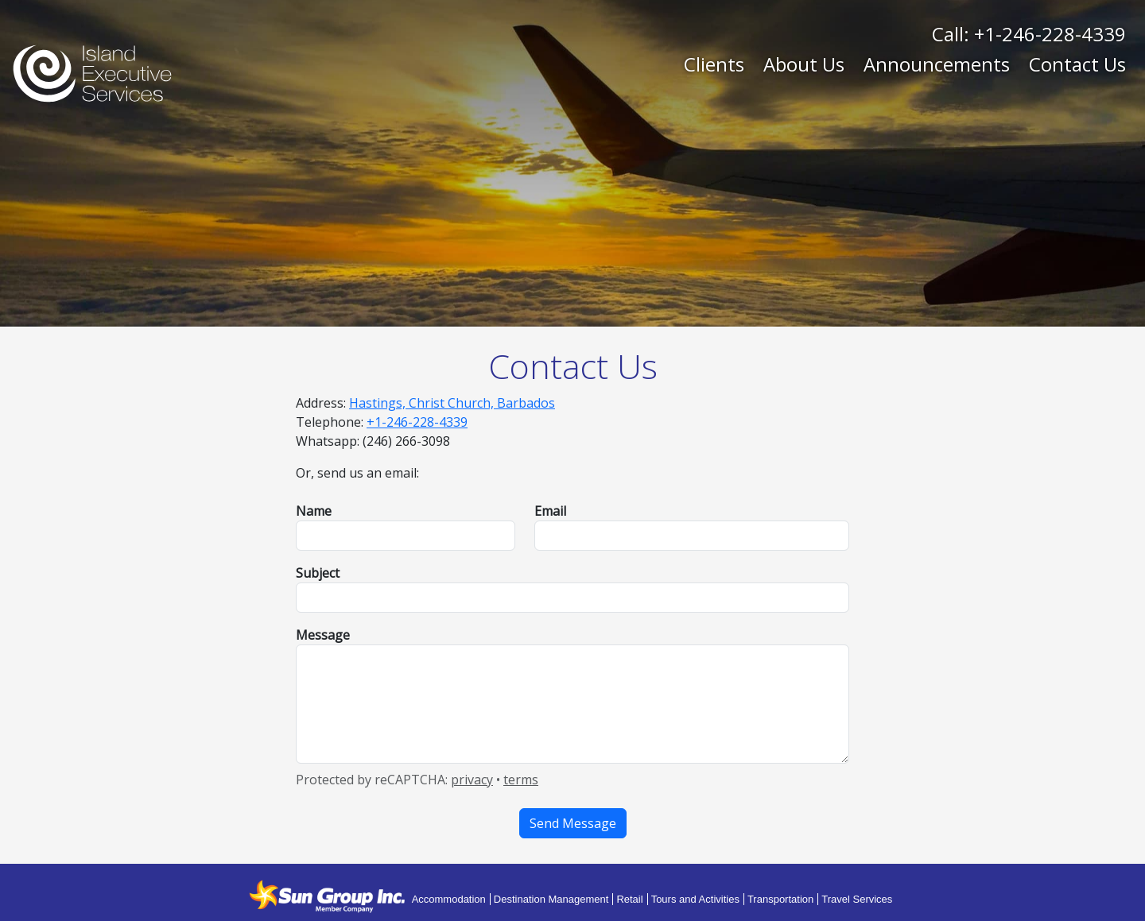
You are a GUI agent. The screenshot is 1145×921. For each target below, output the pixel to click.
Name (314, 511)
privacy (472, 779)
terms (520, 779)
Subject (318, 573)
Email (550, 511)
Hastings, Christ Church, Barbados (452, 403)
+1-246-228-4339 (1050, 34)
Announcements (937, 64)
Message (323, 635)
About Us (803, 64)
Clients (714, 64)
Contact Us (1077, 64)
